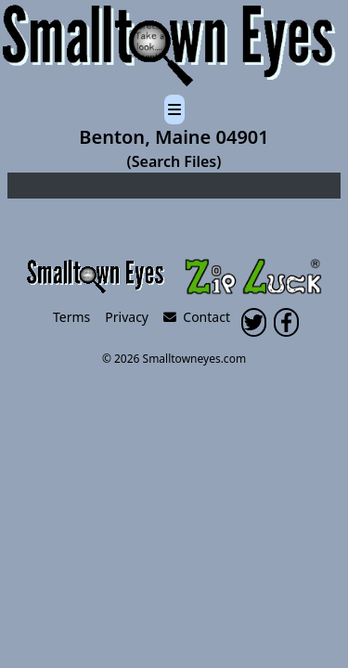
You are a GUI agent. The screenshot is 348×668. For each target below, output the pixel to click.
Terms (71, 317)
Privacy (126, 317)
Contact (196, 317)
